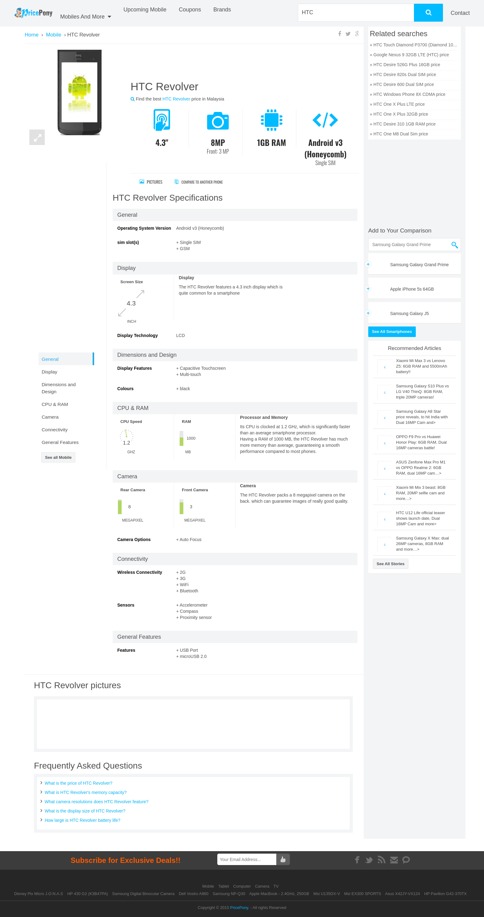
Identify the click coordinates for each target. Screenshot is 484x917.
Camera (262, 886)
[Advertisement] (237, 65)
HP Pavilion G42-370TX (445, 893)
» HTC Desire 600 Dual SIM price (402, 84)
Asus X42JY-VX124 (402, 893)
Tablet (224, 886)
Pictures (151, 181)
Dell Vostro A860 (193, 893)
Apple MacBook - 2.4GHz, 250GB (279, 893)
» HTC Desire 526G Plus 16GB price (405, 64)
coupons (190, 9)
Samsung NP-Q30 (229, 893)
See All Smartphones (392, 331)
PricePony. (239, 907)
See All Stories (391, 563)
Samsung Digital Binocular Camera (143, 893)
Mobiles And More (85, 17)
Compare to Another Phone (205, 181)
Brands (222, 9)
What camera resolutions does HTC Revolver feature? (96, 801)
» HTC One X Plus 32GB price (399, 114)
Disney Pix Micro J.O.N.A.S (38, 893)
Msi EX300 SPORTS (362, 893)
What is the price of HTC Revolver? (78, 783)
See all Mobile (58, 457)
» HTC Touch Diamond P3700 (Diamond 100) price (414, 44)
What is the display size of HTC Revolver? (85, 810)
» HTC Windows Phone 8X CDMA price (407, 94)
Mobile (208, 886)
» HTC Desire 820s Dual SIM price (403, 74)
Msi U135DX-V (326, 893)
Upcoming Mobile (144, 9)
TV (276, 886)
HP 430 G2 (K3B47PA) (87, 893)
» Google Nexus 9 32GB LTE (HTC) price (409, 54)
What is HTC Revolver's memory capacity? (86, 792)
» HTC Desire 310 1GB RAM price (403, 124)
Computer (242, 886)
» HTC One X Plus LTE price (397, 104)
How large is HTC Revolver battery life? (82, 820)
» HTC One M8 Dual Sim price (399, 133)
